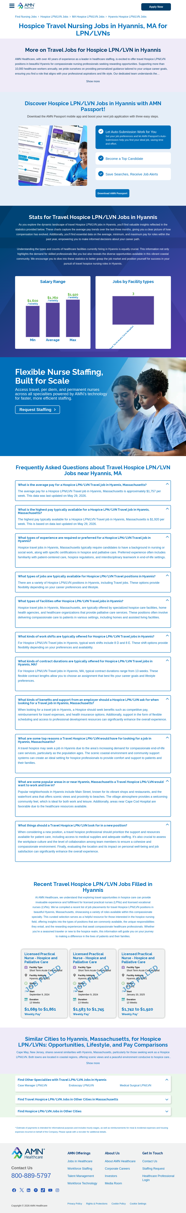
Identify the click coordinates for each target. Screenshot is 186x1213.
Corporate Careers (117, 1168)
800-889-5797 (31, 1175)
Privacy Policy (75, 1203)
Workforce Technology (82, 1183)
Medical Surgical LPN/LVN (135, 1085)
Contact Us (149, 1161)
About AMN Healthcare (120, 1161)
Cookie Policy (118, 1203)
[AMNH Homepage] (26, 6)
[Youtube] (50, 1190)
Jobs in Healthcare (80, 1161)
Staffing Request (153, 1168)
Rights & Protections (96, 1203)
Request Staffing (35, 409)
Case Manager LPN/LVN (32, 1085)
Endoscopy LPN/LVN (81, 1085)
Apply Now (156, 6)
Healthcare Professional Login (158, 1178)
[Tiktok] (43, 1190)
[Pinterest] (36, 1190)
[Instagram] (57, 1190)
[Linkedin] (29, 1190)
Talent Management (81, 1176)
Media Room (113, 1183)
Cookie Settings (138, 1203)
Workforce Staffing (80, 1168)
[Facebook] (14, 1190)
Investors (111, 1176)
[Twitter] (21, 1190)
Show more (93, 81)
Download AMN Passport (112, 193)
